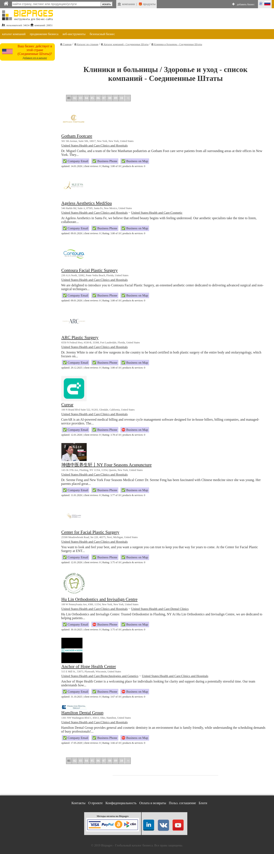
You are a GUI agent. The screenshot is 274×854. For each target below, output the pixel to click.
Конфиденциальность (120, 803)
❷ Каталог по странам (86, 44)
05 (92, 98)
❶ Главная (66, 44)
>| (128, 98)
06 (98, 98)
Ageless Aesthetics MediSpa (86, 203)
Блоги (203, 803)
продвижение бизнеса (44, 34)
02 (74, 98)
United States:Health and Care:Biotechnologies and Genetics (99, 676)
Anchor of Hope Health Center (88, 666)
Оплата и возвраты (152, 803)
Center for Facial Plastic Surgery (90, 532)
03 (80, 98)
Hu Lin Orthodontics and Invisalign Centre (99, 599)
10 (121, 98)
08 (109, 98)
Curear (67, 404)
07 (104, 98)
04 (86, 98)
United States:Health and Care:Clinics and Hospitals (94, 145)
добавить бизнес (246, 4)
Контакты (78, 803)
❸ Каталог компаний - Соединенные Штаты (124, 44)
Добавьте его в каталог (35, 57)
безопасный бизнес (102, 34)
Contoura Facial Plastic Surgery (89, 270)
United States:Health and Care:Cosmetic (156, 212)
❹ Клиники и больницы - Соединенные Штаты (176, 44)
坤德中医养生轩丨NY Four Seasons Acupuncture (106, 464)
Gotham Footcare (76, 136)
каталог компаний (14, 34)
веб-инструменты (74, 34)
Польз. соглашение (182, 803)
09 (115, 98)
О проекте (95, 803)
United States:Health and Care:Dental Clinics (160, 609)
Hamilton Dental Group (82, 712)
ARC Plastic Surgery (80, 337)
